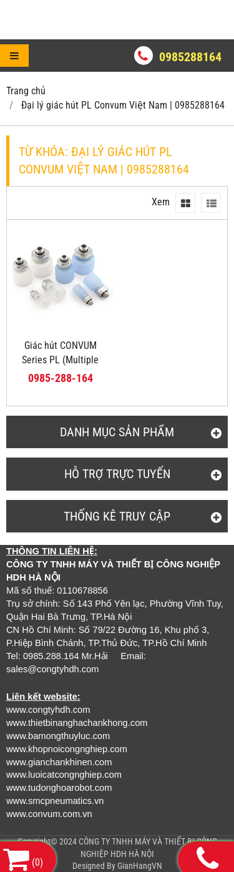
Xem (161, 202)
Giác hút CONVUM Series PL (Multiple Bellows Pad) (60, 360)
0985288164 (190, 56)
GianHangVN (139, 866)
